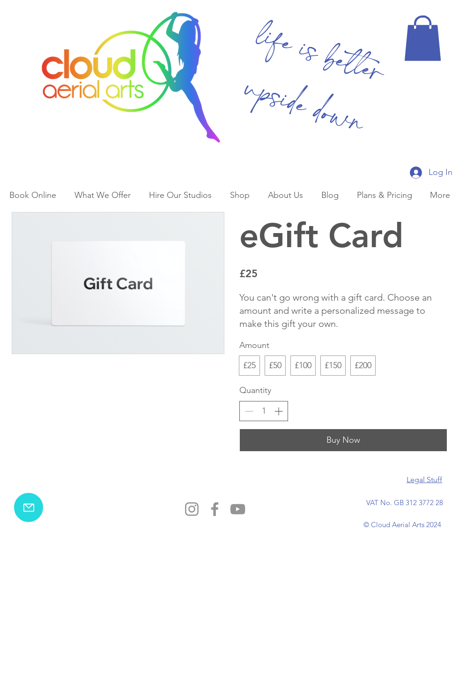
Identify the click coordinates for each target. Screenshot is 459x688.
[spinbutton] (263, 411)
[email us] (28, 507)
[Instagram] (192, 509)
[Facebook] (215, 509)
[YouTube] (238, 509)
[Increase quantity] (278, 411)
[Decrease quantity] (249, 411)
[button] (423, 38)
